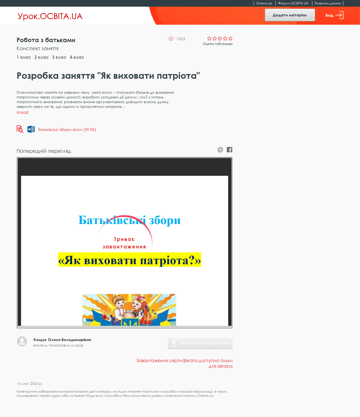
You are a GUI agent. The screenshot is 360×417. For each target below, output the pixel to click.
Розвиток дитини (328, 3)
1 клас (24, 57)
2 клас (41, 57)
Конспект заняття (37, 48)
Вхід (334, 15)
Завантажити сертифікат (205, 342)
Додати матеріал (290, 14)
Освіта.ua (264, 3)
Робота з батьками (46, 40)
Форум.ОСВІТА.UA (293, 3)
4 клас (77, 57)
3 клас (59, 57)
